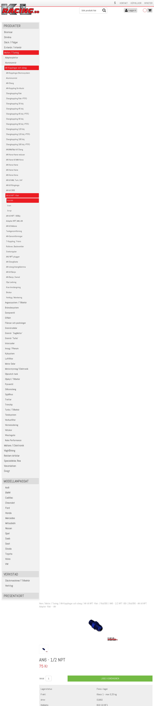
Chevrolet (9, 503)
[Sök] (93, 11)
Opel (6, 533)
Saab (6, 538)
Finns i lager (102, 109)
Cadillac (8, 498)
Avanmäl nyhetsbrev (10, 696)
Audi (6, 487)
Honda (7, 513)
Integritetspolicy (46, 693)
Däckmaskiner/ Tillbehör (16, 580)
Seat (6, 544)
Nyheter (148, 3)
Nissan (7, 528)
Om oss (81, 681)
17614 (47, 179)
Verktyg (8, 586)
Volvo (6, 559)
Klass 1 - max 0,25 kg (107, 114)
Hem (42, 23)
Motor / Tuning (52, 23)
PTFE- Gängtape (77, 179)
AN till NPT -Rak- (92, 23)
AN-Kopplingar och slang (72, 23)
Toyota (7, 554)
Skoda (7, 549)
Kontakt (124, 3)
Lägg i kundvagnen (110, 98)
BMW (7, 493)
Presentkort (14, 596)
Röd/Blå (104, 23)
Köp (149, 181)
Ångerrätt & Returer (48, 690)
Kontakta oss (45, 681)
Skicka (149, 659)
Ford (6, 508)
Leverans (43, 687)
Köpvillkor (136, 3)
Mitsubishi (9, 523)
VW (6, 564)
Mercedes (9, 518)
